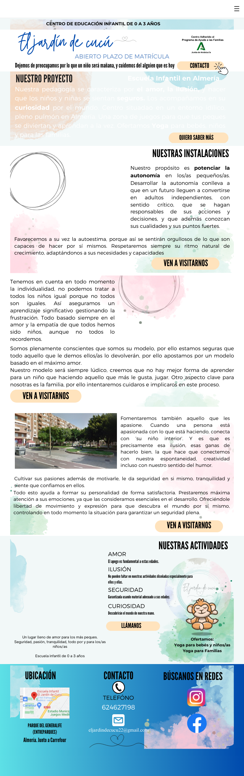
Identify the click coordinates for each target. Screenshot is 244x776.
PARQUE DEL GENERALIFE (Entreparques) (45, 729)
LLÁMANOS (131, 626)
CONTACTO (199, 66)
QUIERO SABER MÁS (196, 138)
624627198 (118, 707)
